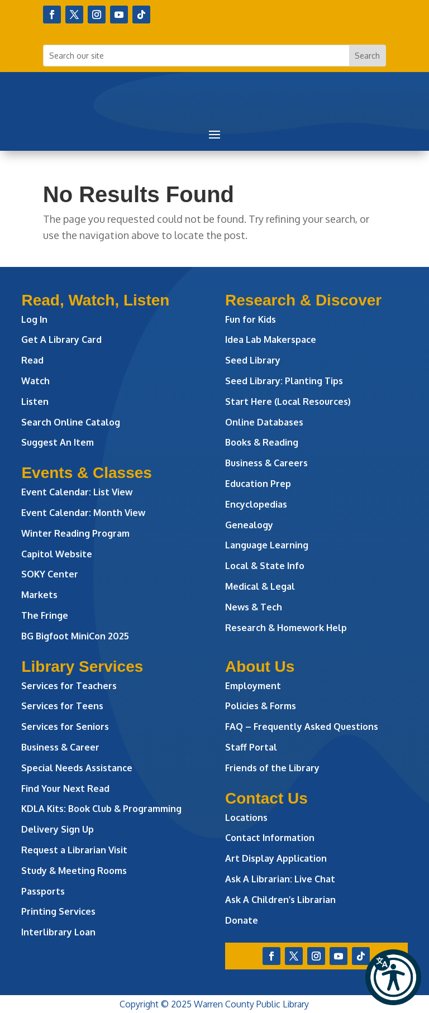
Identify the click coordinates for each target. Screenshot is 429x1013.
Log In (34, 319)
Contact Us (266, 798)
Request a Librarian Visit (74, 850)
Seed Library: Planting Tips (284, 380)
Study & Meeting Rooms (74, 870)
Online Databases (264, 422)
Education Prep (258, 483)
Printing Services (58, 911)
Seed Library (252, 360)
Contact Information (269, 837)
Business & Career (60, 747)
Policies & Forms (260, 705)
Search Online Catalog (70, 422)
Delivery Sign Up (57, 829)
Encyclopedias (256, 504)
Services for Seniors (65, 726)
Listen (35, 401)
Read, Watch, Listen (95, 300)
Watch (35, 380)
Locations (246, 817)
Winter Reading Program (76, 533)
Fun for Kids (250, 319)
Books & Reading (261, 442)
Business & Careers (266, 463)
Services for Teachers (69, 685)
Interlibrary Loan (58, 932)
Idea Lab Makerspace (270, 339)
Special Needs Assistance (76, 767)
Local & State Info (264, 565)
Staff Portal (251, 747)
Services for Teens (62, 705)
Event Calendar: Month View (83, 512)
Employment (253, 685)
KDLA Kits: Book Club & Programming (101, 808)
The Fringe (44, 615)
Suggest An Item (57, 442)
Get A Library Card (61, 339)
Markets (39, 594)
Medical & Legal (260, 586)
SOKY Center (49, 574)
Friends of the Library (272, 767)
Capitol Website (56, 554)
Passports (43, 891)
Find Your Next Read (65, 788)
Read (32, 360)
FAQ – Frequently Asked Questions (301, 726)
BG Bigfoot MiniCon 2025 (75, 636)
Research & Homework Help (286, 627)
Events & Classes (86, 472)
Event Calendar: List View (76, 492)
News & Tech (253, 607)
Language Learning (266, 545)
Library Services (82, 666)
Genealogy (249, 525)
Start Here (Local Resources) (288, 401)
